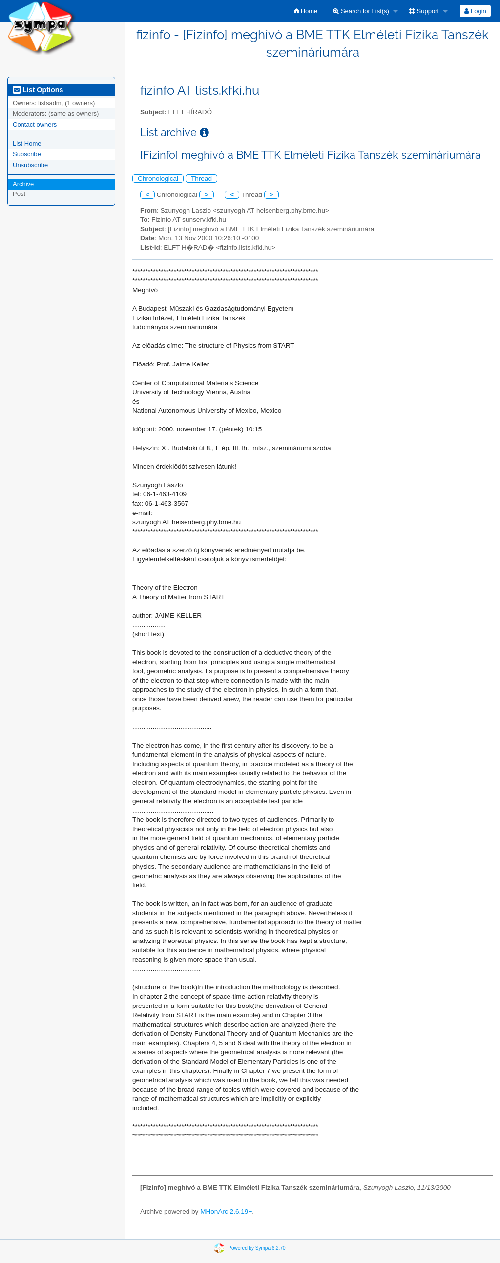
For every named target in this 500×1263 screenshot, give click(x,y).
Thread (201, 178)
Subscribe (27, 154)
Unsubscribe (30, 165)
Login (475, 11)
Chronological (158, 178)
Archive (23, 184)
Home (305, 11)
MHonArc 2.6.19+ (226, 1211)
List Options (38, 90)
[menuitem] (306, 11)
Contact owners (35, 124)
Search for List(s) (361, 11)
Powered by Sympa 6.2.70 (256, 1248)
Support (424, 11)
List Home (27, 143)
